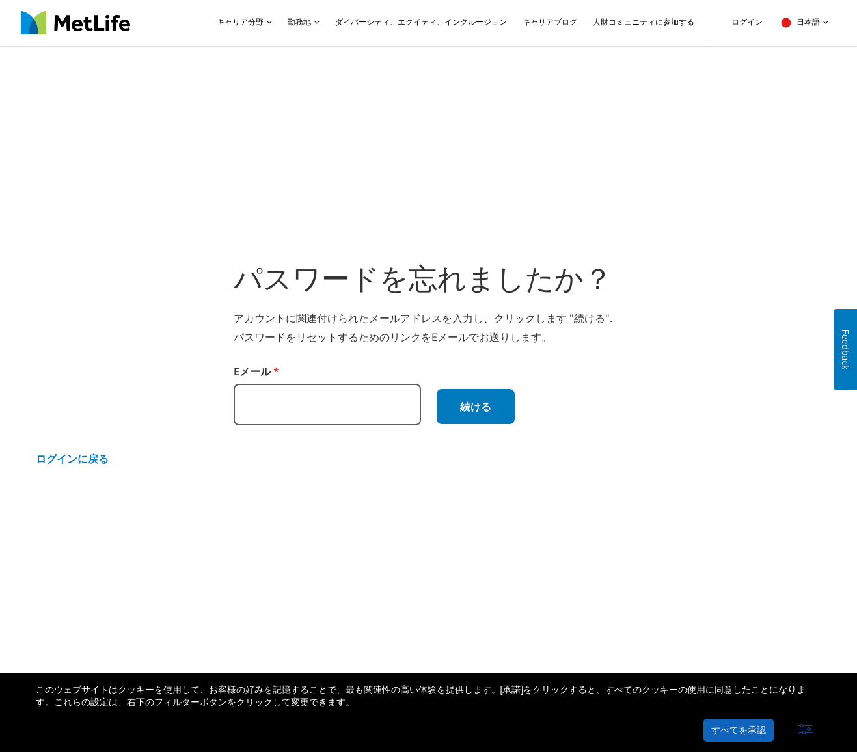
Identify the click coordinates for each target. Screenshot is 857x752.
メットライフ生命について (90, 640)
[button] (805, 730)
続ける (475, 406)
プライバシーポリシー (203, 640)
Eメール (256, 372)
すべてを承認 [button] (738, 730)
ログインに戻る (72, 458)
